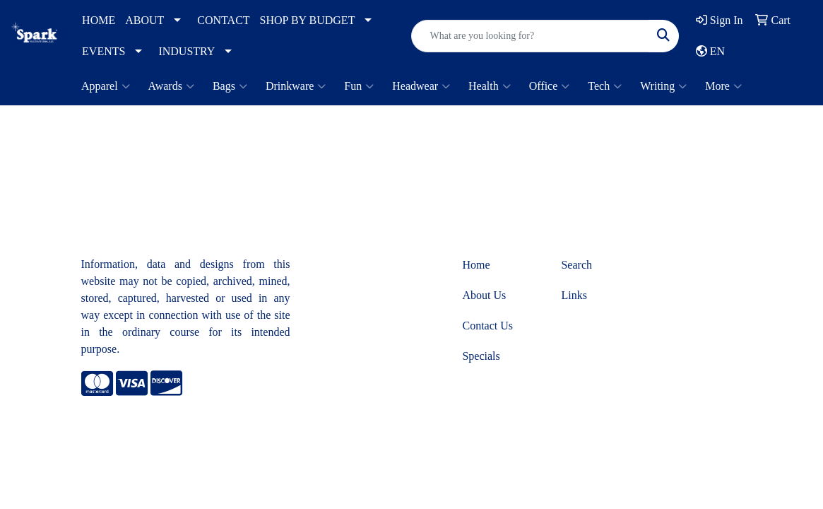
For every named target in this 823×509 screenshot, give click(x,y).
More (723, 86)
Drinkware (296, 86)
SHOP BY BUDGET (307, 20)
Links (573, 295)
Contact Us (487, 326)
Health (489, 86)
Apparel (105, 86)
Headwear (421, 86)
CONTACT (223, 20)
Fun (359, 86)
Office (549, 86)
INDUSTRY (186, 51)
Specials (480, 356)
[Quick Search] (530, 36)
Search (576, 265)
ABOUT (144, 20)
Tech (605, 86)
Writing (663, 86)
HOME (98, 20)
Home (476, 265)
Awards (171, 86)
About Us (484, 295)
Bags (230, 86)
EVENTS (103, 51)
